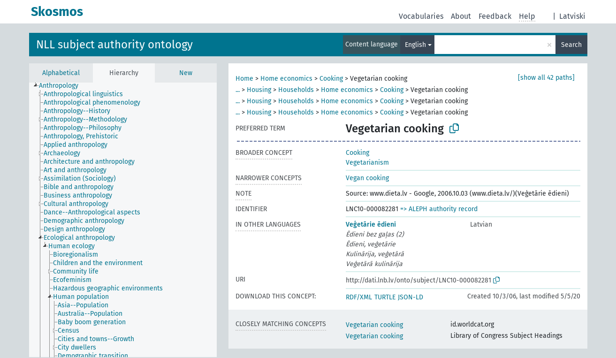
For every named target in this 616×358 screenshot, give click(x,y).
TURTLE (384, 297)
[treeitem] (62, 86)
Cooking (331, 79)
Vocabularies (421, 16)
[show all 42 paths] (546, 78)
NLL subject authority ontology (114, 44)
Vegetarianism (367, 163)
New (185, 73)
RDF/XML (359, 297)
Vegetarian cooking (374, 325)
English (415, 45)
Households (296, 90)
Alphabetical (61, 73)
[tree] (123, 220)
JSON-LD (410, 297)
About (461, 16)
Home (244, 79)
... (238, 90)
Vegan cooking (367, 178)
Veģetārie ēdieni (371, 225)
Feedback (495, 16)
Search (571, 45)
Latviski (572, 16)
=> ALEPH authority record (439, 209)
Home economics (286, 79)
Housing (259, 90)
